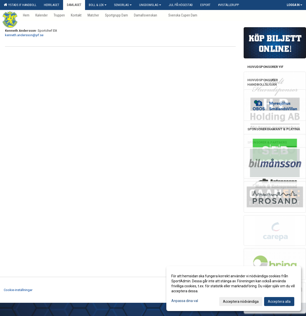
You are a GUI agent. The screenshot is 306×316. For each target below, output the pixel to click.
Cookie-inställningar (18, 290)
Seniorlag (123, 5)
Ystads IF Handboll (20, 5)
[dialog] (233, 288)
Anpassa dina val (184, 301)
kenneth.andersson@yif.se (24, 35)
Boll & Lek (97, 5)
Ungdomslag (150, 5)
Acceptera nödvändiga (241, 302)
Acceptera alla (279, 302)
